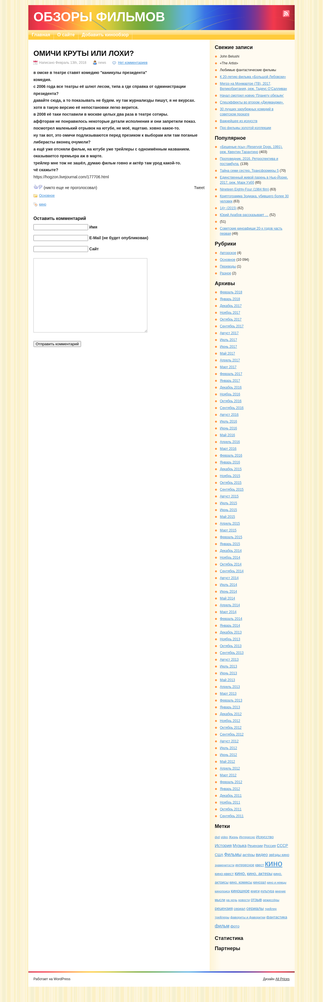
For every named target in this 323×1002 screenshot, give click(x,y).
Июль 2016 (228, 421)
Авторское (228, 253)
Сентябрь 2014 (232, 571)
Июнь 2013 (228, 673)
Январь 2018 (230, 299)
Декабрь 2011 (231, 796)
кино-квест (224, 874)
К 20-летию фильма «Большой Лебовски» (253, 77)
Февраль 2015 (231, 537)
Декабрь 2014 (231, 551)
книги (255, 891)
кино (42, 204)
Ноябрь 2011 (230, 802)
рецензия (224, 908)
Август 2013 (229, 660)
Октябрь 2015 (231, 483)
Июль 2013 (228, 666)
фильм (222, 925)
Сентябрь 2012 (232, 734)
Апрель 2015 (230, 524)
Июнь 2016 (228, 428)
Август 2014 (229, 578)
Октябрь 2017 (231, 319)
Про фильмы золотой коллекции (245, 128)
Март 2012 (228, 775)
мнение (280, 891)
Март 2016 (228, 449)
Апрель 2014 (230, 605)
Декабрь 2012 (231, 714)
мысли (220, 900)
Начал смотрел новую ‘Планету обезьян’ (252, 96)
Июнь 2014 (228, 592)
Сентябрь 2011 (232, 816)
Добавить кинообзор (105, 34)
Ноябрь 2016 (230, 394)
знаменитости (224, 865)
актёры (249, 855)
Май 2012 (227, 762)
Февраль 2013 (231, 700)
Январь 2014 (230, 626)
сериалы (255, 908)
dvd (217, 837)
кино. (240, 873)
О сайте (66, 34)
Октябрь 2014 (231, 564)
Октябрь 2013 (231, 646)
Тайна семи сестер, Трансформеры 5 (249, 171)
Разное (225, 273)
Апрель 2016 (230, 442)
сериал (239, 909)
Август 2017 (229, 333)
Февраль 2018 (231, 292)
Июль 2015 (228, 503)
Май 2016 (227, 435)
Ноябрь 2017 (230, 313)
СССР (282, 845)
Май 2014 (227, 598)
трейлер (271, 908)
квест (259, 865)
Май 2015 (227, 517)
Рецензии (255, 846)
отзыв (256, 899)
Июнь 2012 (228, 755)
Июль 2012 (228, 748)
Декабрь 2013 (231, 632)
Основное (47, 196)
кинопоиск (222, 891)
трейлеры (222, 917)
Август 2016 (229, 415)
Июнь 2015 (228, 510)
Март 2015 (228, 530)
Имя (93, 227)
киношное (240, 891)
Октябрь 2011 (231, 809)
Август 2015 (229, 496)
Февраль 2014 (231, 619)
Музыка (239, 846)
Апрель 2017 (230, 360)
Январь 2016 (230, 462)
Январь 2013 (230, 707)
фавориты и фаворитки (247, 917)
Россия (270, 846)
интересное (244, 865)
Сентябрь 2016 (232, 408)
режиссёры (271, 900)
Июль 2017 (228, 340)
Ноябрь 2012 (230, 721)
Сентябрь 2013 (232, 653)
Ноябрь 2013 (230, 639)
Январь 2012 (230, 789)
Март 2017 (228, 367)
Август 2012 (229, 741)
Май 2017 (227, 353)
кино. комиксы (241, 882)
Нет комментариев (132, 63)
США (219, 855)
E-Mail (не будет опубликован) (118, 238)
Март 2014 (228, 612)
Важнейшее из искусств (238, 121)
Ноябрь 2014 (230, 558)
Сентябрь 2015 (232, 490)
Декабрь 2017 (231, 306)
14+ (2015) (228, 208)
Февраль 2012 (231, 782)
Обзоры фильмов (99, 16)
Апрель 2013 (230, 687)
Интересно (247, 837)
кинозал (259, 882)
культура (267, 891)
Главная (41, 34)
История (223, 845)
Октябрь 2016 (231, 401)
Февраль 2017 (231, 374)
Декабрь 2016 (231, 387)
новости (244, 900)
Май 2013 (227, 680)
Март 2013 (228, 694)
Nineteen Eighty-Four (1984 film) (244, 189)
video (224, 837)
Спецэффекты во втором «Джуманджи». (252, 102)
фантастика (276, 917)
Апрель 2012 (230, 768)
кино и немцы (276, 882)
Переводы (228, 266)
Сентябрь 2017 (232, 326)
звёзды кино (279, 855)
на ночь (231, 900)
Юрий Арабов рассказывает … (244, 215)
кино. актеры (259, 873)
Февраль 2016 (231, 455)
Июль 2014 (228, 585)
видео (262, 854)
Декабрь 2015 (231, 469)
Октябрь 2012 (231, 728)
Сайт (94, 249)
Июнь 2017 (228, 347)
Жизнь (233, 837)
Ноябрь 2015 (230, 476)
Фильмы (232, 854)
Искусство (264, 837)
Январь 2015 (230, 544)
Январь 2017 (230, 381)
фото (234, 926)
